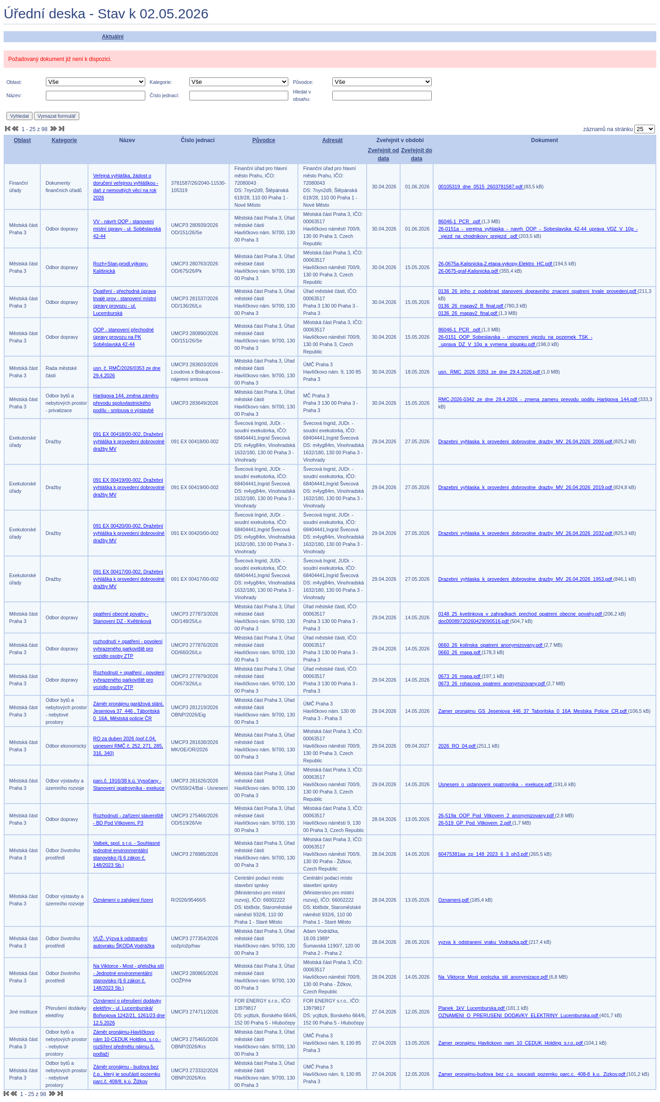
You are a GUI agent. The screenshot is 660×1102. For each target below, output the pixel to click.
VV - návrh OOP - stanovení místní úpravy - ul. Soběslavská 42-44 (127, 229)
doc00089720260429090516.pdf (474, 621)
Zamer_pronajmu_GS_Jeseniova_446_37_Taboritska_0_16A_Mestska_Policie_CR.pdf (533, 711)
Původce (263, 140)
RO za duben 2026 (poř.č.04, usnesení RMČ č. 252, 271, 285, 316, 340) (128, 746)
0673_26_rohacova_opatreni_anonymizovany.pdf (492, 683)
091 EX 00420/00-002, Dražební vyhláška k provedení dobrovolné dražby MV (129, 533)
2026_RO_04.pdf (457, 746)
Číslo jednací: (165, 95)
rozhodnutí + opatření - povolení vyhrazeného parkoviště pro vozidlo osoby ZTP (127, 649)
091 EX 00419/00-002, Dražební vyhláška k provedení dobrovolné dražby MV (129, 487)
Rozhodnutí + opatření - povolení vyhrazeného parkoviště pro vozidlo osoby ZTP (129, 680)
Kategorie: (161, 82)
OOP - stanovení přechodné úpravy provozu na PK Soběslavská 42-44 (123, 337)
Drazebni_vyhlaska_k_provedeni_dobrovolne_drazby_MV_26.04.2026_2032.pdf (525, 533)
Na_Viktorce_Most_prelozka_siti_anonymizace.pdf (493, 977)
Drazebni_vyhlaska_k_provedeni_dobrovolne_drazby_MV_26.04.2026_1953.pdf (525, 579)
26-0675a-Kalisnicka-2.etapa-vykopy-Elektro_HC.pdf (495, 263)
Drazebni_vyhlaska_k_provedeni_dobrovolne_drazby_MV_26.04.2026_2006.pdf (525, 441)
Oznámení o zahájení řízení (123, 900)
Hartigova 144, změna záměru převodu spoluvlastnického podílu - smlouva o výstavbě (126, 403)
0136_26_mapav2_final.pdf (468, 313)
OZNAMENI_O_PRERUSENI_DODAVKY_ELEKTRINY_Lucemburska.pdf (519, 1015)
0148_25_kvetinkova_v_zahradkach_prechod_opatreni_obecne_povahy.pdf (520, 614)
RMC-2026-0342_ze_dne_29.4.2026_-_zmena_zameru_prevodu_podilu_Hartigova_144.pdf (538, 399)
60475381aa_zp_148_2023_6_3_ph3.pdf (483, 854)
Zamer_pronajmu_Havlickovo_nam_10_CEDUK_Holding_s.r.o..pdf (511, 1043)
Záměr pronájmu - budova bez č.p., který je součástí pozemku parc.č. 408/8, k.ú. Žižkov (126, 1074)
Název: (14, 95)
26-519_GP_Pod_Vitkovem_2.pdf (475, 823)
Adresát (332, 140)
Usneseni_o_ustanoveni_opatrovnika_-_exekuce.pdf (495, 784)
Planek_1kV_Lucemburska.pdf (472, 1008)
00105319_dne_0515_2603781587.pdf (481, 186)
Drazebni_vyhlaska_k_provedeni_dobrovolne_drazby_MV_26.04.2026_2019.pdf (525, 487)
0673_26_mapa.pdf (460, 676)
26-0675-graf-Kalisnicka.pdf (468, 271)
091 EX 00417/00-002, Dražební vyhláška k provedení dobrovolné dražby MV (129, 579)
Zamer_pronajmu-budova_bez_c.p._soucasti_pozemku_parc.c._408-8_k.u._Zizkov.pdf (532, 1074)
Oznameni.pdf (454, 900)
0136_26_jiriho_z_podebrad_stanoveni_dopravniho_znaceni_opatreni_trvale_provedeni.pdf (538, 291)
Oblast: (14, 82)
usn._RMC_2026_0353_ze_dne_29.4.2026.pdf (489, 372)
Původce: (303, 82)
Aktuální (112, 36)
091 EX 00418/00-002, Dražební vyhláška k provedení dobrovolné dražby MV (129, 441)
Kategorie (64, 140)
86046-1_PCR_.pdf (459, 221)
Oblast (22, 140)
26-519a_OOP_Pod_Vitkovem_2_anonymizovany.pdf (496, 815)
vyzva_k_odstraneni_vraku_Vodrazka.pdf (483, 942)
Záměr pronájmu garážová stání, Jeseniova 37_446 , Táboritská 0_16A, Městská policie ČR (128, 711)
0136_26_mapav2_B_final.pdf (471, 306)
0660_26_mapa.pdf (460, 652)
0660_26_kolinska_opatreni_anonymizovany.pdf (491, 645)
